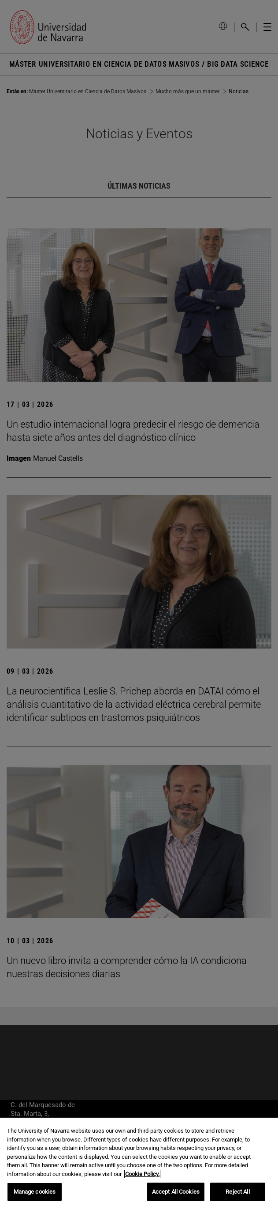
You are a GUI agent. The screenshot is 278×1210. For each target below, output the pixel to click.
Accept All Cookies (176, 1191)
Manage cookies (35, 1191)
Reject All (237, 1191)
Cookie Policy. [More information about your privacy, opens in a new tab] (142, 1174)
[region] (139, 1164)
